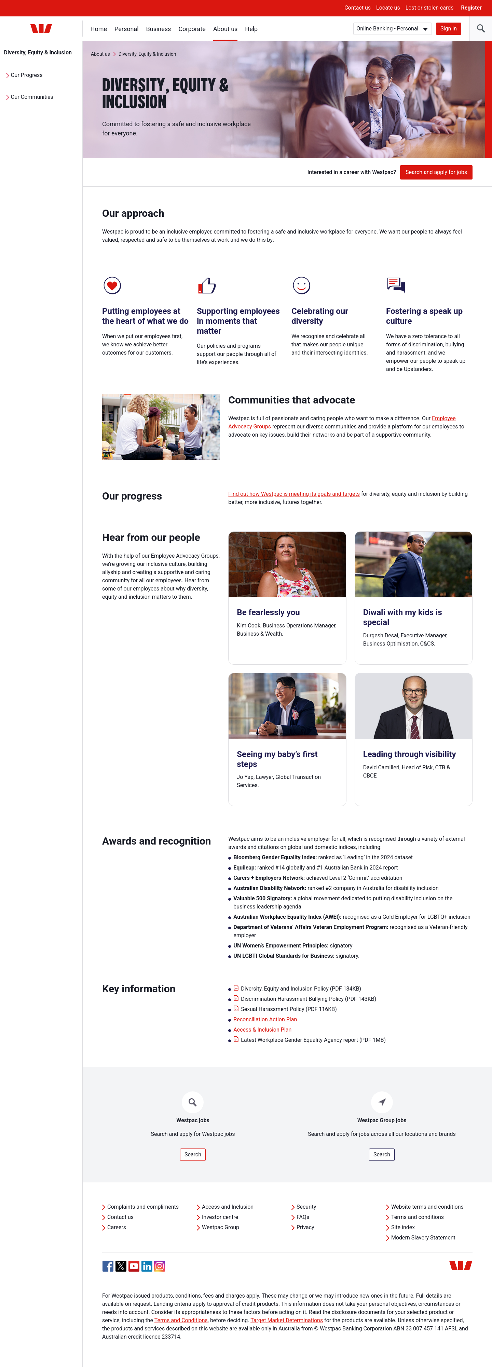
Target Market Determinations (286, 1320)
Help (251, 28)
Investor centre (220, 1217)
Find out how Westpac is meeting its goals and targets (294, 494)
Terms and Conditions (181, 1320)
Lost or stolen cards (430, 7)
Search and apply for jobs (436, 172)
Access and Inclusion (228, 1207)
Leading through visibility (409, 754)
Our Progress (27, 75)
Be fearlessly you (268, 612)
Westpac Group (220, 1227)
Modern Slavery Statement (423, 1237)
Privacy (305, 1227)
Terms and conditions (417, 1217)
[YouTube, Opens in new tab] (134, 1266)
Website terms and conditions (427, 1207)
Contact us (357, 7)
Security (306, 1207)
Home (99, 28)
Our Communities (32, 97)
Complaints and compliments (143, 1207)
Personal (126, 28)
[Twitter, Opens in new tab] (121, 1266)
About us (225, 28)
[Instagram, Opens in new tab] (159, 1269)
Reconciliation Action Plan (265, 1019)
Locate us (388, 7)
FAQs (303, 1217)
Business (158, 28)
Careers (116, 1227)
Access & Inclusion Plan (262, 1029)
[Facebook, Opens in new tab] (108, 1266)
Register (471, 7)
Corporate (192, 28)
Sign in (448, 28)
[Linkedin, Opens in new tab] (147, 1266)
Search (192, 1154)
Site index (403, 1227)
